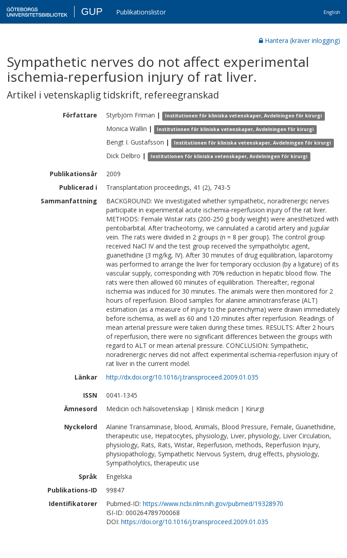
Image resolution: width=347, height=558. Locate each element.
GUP (92, 11)
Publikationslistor (141, 12)
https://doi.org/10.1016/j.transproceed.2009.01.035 (194, 521)
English (332, 12)
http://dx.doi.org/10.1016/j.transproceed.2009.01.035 (182, 377)
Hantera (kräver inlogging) (299, 40)
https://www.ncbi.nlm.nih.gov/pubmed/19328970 (213, 503)
